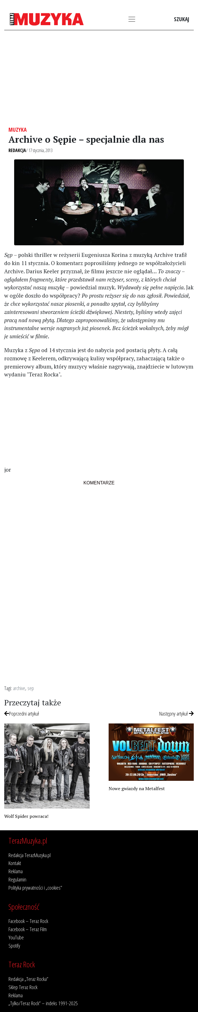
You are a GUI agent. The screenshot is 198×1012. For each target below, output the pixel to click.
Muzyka (17, 129)
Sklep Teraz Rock (22, 987)
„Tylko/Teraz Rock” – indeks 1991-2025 (43, 1003)
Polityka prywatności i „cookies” (35, 887)
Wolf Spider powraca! (26, 816)
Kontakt (14, 863)
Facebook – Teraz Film (27, 929)
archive (19, 688)
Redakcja (17, 150)
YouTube (16, 937)
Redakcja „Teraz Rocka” (28, 979)
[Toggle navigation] (131, 19)
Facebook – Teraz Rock (28, 921)
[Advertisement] (99, 78)
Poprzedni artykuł (21, 713)
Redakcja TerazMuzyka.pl (29, 855)
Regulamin (17, 879)
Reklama (15, 871)
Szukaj (181, 19)
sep (30, 688)
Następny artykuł (176, 713)
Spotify (14, 945)
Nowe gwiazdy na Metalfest (137, 788)
